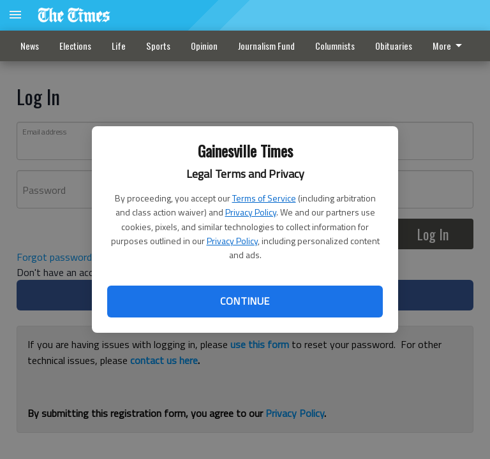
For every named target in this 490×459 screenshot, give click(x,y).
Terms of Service (264, 198)
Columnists (335, 45)
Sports (158, 45)
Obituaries (393, 45)
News (29, 45)
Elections (75, 45)
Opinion (204, 45)
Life (119, 45)
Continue (244, 301)
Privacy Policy (250, 212)
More (449, 46)
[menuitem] (450, 46)
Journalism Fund (266, 45)
